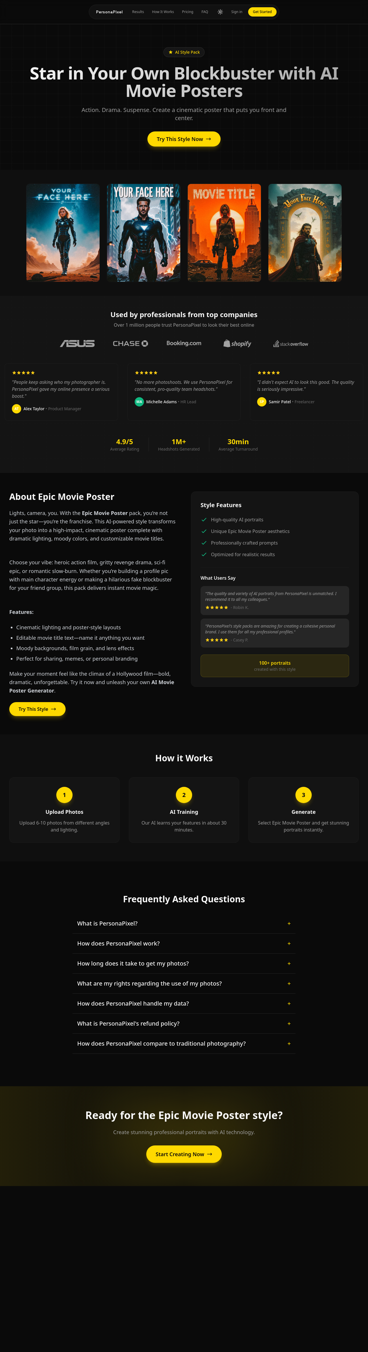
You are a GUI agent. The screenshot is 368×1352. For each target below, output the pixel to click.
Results (138, 11)
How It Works (163, 11)
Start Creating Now (184, 1154)
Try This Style (37, 709)
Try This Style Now (184, 138)
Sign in (236, 11)
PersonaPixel (109, 12)
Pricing (187, 11)
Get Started (262, 11)
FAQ (204, 11)
